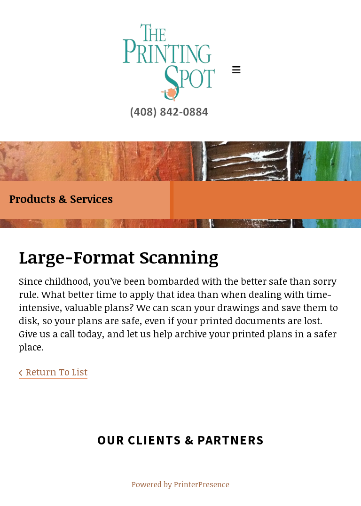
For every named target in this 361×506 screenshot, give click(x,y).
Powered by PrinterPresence (180, 484)
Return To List (56, 371)
